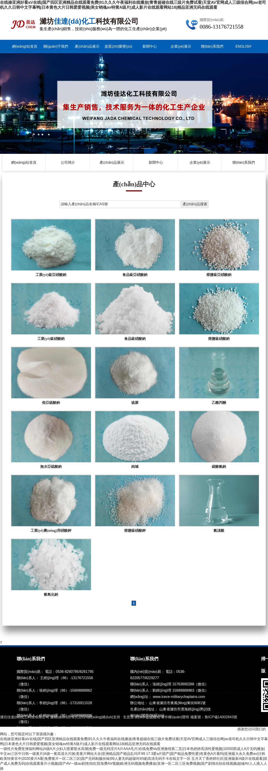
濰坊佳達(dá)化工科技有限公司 (24, 717)
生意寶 (128, 717)
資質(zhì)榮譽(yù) (118, 46)
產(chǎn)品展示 (87, 46)
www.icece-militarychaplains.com (179, 697)
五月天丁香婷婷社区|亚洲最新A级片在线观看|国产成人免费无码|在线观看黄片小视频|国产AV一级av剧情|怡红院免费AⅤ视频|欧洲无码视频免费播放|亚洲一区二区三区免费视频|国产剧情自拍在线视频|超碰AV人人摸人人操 (133, 763)
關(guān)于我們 (56, 46)
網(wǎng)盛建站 (147, 717)
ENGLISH (243, 46)
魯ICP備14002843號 (221, 717)
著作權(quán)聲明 (175, 717)
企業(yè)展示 (181, 46)
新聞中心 (149, 46)
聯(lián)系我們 (212, 46)
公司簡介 (68, 162)
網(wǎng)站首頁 (24, 46)
